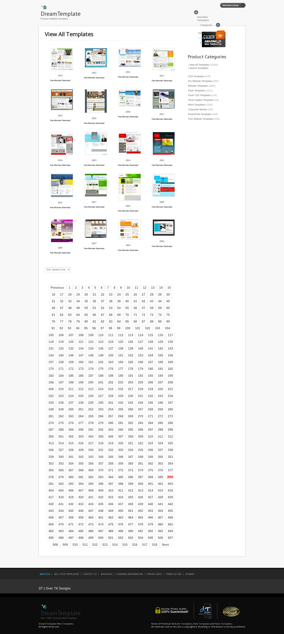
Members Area (230, 5)
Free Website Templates (201, 119)
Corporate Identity (197, 109)
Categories (206, 25)
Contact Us (90, 574)
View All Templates (199, 64)
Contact (204, 43)
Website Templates (198, 85)
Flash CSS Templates (199, 95)
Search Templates (199, 68)
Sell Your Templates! (66, 574)
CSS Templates (196, 76)
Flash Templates (196, 90)
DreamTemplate (61, 13)
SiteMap (189, 574)
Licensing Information (129, 574)
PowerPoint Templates (200, 114)
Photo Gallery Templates (201, 100)
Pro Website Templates (200, 81)
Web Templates (201, 623)
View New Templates (203, 18)
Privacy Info (154, 574)
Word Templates (196, 104)
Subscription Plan (207, 33)
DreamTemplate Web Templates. (56, 623)
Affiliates (106, 574)
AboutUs (45, 574)
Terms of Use (173, 574)
